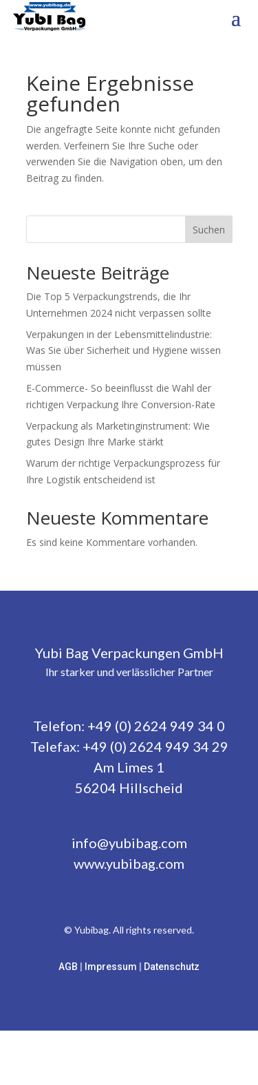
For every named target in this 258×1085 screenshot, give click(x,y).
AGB (69, 966)
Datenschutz (172, 966)
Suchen (209, 229)
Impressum (112, 966)
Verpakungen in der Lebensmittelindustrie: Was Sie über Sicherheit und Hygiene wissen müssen (123, 351)
